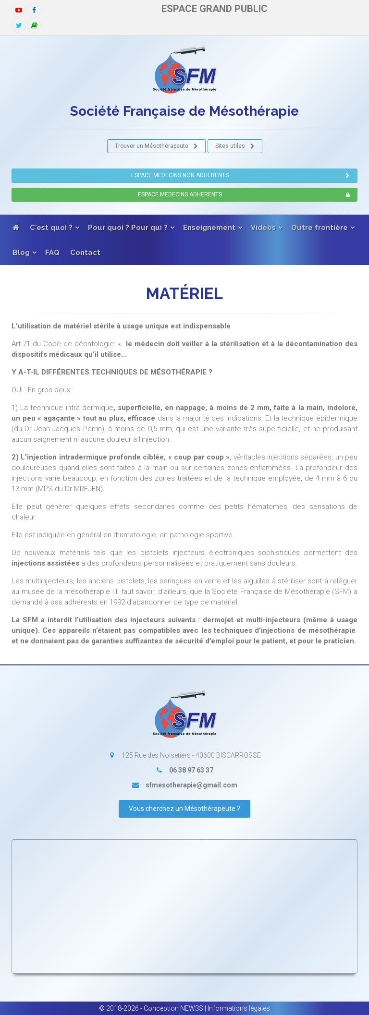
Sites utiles (235, 146)
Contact (85, 252)
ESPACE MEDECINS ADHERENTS (244, 195)
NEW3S (191, 1008)
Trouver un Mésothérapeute (156, 146)
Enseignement (209, 227)
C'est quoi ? (51, 227)
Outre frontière (319, 227)
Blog (21, 252)
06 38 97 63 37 (191, 770)
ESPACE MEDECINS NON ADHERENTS (241, 175)
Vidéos (263, 227)
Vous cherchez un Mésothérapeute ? (184, 808)
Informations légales (239, 1008)
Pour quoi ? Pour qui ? (128, 227)
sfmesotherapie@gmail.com (191, 785)
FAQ (52, 252)
